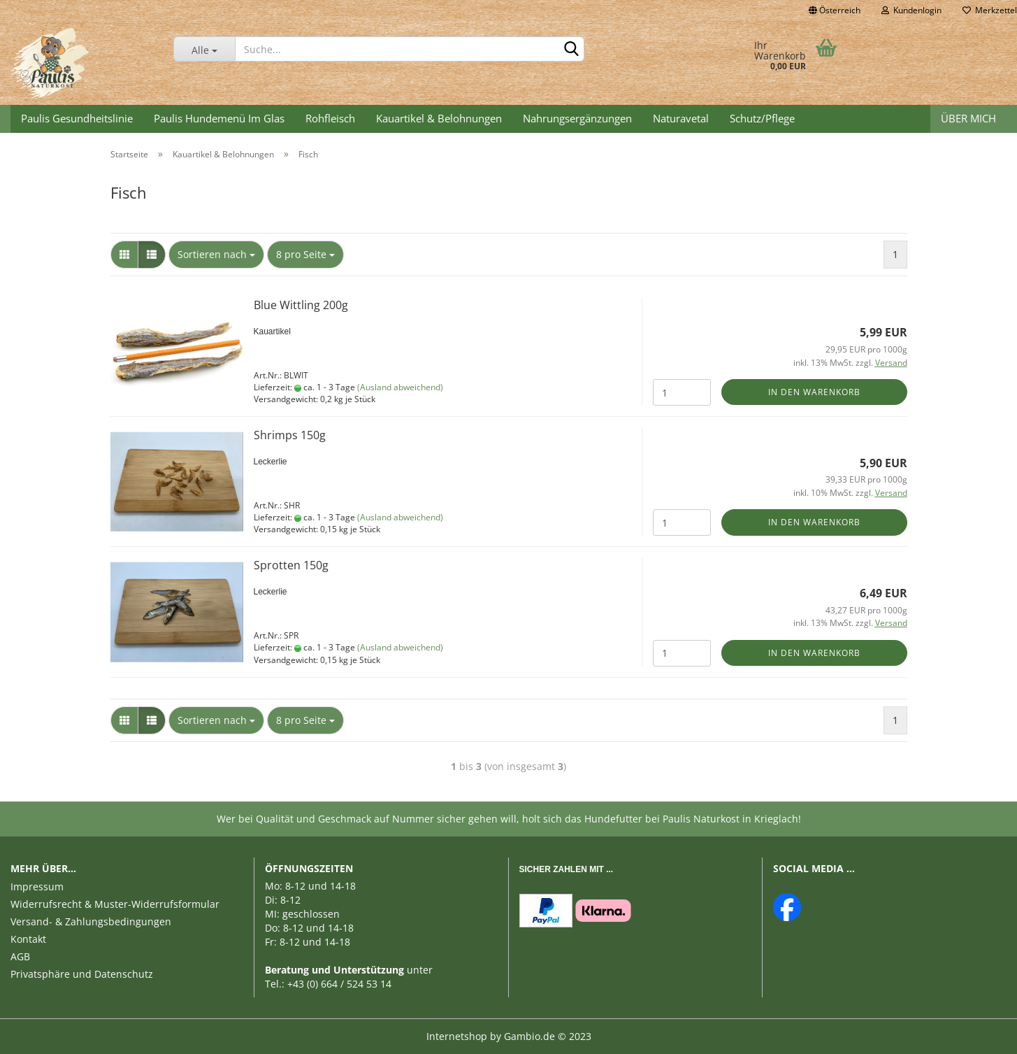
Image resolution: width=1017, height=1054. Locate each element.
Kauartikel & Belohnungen (439, 118)
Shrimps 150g (290, 435)
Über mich (968, 118)
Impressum (37, 886)
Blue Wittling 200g (301, 305)
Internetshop (456, 1036)
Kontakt (28, 939)
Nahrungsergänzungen (577, 118)
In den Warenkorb (814, 392)
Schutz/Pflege (762, 118)
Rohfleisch (330, 118)
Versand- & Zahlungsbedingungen (90, 921)
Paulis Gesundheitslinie (77, 118)
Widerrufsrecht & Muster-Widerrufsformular (114, 904)
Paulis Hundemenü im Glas (219, 118)
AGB (20, 956)
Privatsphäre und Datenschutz (81, 974)
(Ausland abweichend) (400, 387)
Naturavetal (681, 118)
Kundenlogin (911, 10)
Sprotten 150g (291, 565)
